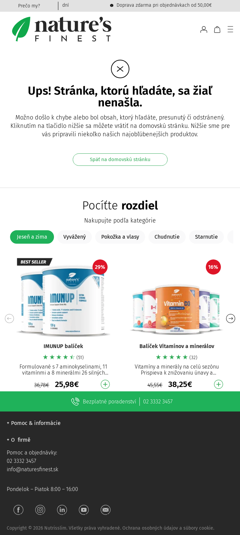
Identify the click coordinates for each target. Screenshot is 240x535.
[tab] (32, 237)
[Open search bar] (192, 29)
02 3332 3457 (158, 401)
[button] (230, 318)
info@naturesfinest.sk (32, 469)
